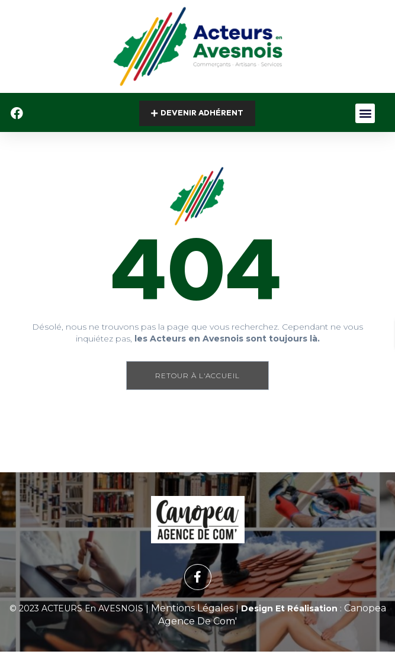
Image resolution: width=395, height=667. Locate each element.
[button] (365, 113)
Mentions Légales (192, 608)
